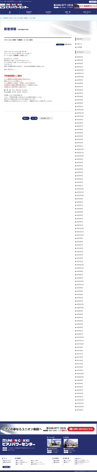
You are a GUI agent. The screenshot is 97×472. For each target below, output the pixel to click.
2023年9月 (80, 159)
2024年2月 (80, 142)
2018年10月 (80, 307)
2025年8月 (80, 83)
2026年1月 (80, 67)
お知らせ (79, 44)
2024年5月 (80, 133)
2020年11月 (80, 268)
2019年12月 (80, 281)
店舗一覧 (67, 13)
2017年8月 (80, 350)
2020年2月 (80, 278)
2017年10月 (80, 344)
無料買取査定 (8, 462)
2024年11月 (80, 113)
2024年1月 (80, 146)
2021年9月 (80, 238)
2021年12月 (80, 228)
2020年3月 (80, 274)
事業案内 (29, 13)
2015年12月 (80, 400)
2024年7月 (80, 126)
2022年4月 (80, 215)
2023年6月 (80, 169)
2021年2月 (80, 261)
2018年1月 (80, 334)
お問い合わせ (87, 13)
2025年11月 (80, 73)
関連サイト (79, 458)
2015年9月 (80, 410)
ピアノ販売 (20, 460)
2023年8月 (80, 162)
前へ (26, 118)
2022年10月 (80, 195)
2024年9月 (80, 119)
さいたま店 (68, 460)
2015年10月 (80, 406)
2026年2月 (80, 63)
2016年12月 (80, 373)
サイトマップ (80, 463)
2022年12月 (80, 189)
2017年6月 (80, 357)
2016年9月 (80, 380)
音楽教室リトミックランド (39, 464)
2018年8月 (80, 314)
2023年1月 (80, 185)
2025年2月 (80, 103)
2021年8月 (80, 241)
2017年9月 (80, 347)
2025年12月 (80, 70)
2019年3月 (80, 297)
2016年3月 (80, 393)
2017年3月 (80, 367)
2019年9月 (80, 288)
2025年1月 (80, 106)
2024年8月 (80, 123)
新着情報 (57, 462)
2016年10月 (80, 377)
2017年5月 (80, 360)
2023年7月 (80, 165)
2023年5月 (80, 172)
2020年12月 (80, 264)
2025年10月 (80, 76)
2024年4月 (80, 136)
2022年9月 (80, 198)
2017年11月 (80, 340)
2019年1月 (80, 301)
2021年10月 (80, 235)
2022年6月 (80, 208)
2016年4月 (80, 390)
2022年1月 (80, 225)
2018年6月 (80, 321)
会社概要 (57, 460)
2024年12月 (80, 109)
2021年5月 (80, 251)
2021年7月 (80, 245)
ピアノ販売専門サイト (22, 462)
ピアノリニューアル (37, 462)
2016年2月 (80, 396)
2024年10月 (80, 116)
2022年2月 (80, 222)
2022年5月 (80, 212)
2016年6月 (80, 386)
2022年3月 (80, 218)
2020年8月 (80, 271)
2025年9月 (80, 80)
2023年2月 (80, 182)
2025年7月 (80, 86)
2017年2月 (80, 370)
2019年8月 (80, 291)
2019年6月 (80, 294)
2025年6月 (80, 90)
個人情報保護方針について (83, 462)
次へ (34, 118)
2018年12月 (80, 304)
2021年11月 (80, 231)
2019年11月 (80, 284)
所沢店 (66, 462)
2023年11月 (80, 152)
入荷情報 (79, 47)
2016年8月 (80, 383)
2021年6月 (80, 248)
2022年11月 (80, 192)
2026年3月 (80, 60)
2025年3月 (80, 100)
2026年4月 (80, 57)
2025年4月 (80, 96)
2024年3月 (80, 139)
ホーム (5, 458)
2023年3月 (80, 179)
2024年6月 (80, 129)
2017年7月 (80, 354)
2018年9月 (80, 311)
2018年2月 (80, 330)
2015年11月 (80, 403)
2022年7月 (80, 205)
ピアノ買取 (20, 464)
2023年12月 (80, 149)
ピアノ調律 (35, 460)
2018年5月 (80, 324)
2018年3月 (80, 327)
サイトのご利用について (82, 460)
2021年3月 (80, 258)
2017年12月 (80, 337)
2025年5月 (80, 93)
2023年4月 (80, 175)
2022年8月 (80, 202)
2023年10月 (80, 156)
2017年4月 (80, 363)
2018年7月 (80, 317)
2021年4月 (80, 255)
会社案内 (48, 13)
